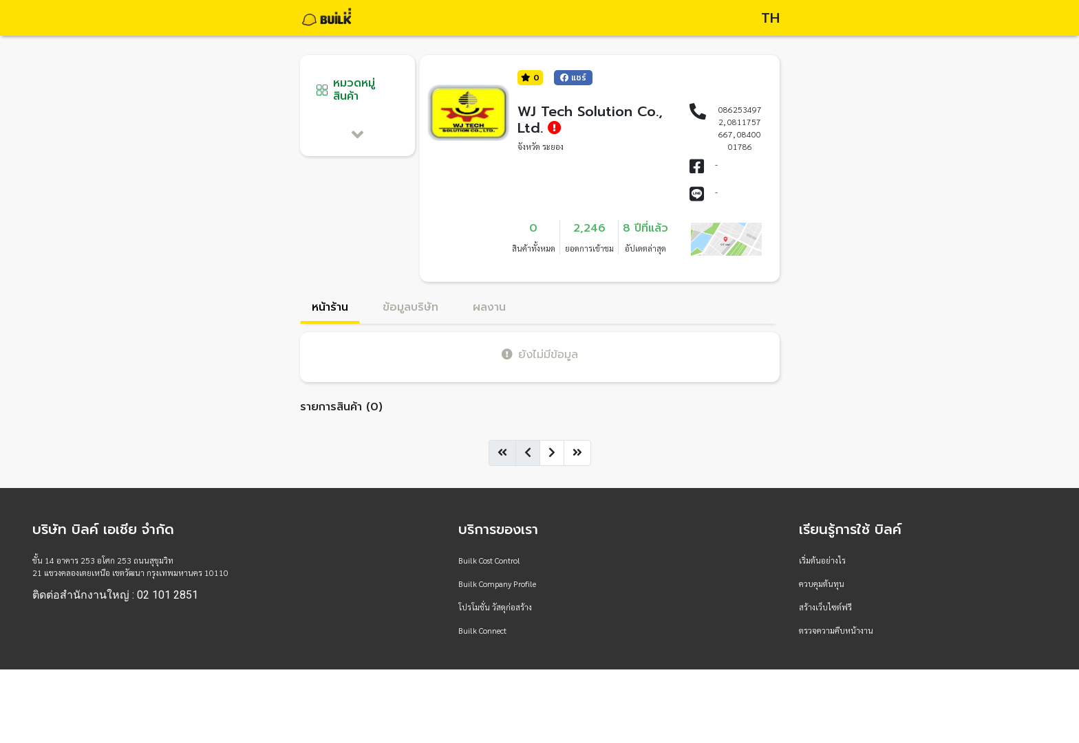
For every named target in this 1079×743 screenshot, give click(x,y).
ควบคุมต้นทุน (821, 583)
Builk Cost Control (489, 560)
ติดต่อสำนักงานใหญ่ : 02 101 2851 (115, 595)
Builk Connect (482, 630)
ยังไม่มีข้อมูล (540, 354)
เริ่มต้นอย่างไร (822, 560)
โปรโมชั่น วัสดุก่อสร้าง (495, 606)
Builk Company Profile (497, 583)
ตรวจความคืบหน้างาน (836, 630)
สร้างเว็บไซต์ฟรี (825, 606)
